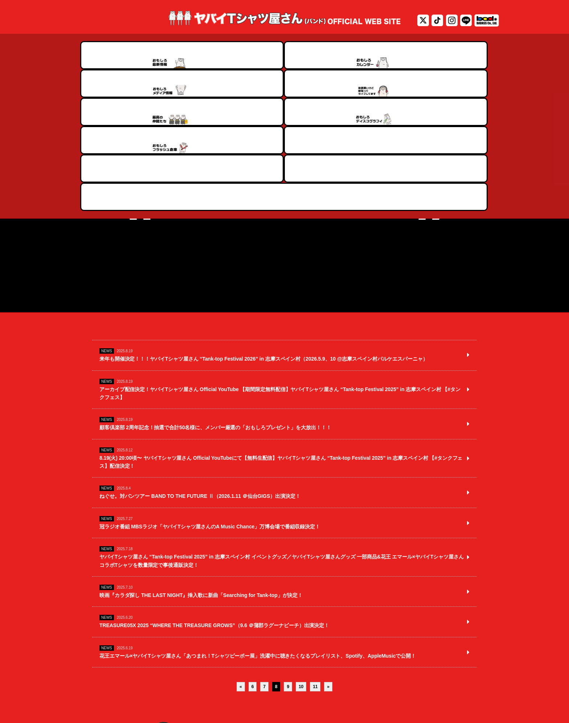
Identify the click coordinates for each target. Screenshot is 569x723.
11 (315, 609)
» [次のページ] (328, 609)
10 (301, 609)
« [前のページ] (241, 609)
